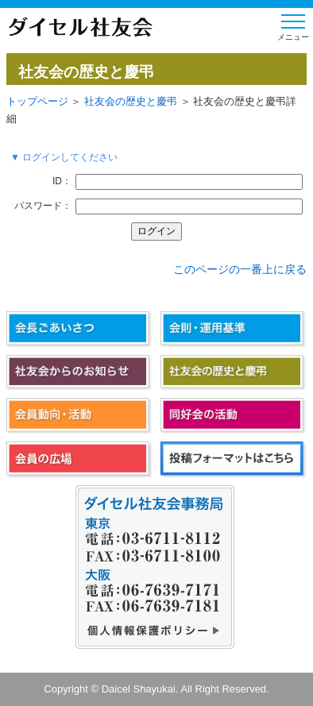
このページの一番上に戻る (240, 269)
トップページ (37, 101)
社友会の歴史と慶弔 (130, 101)
